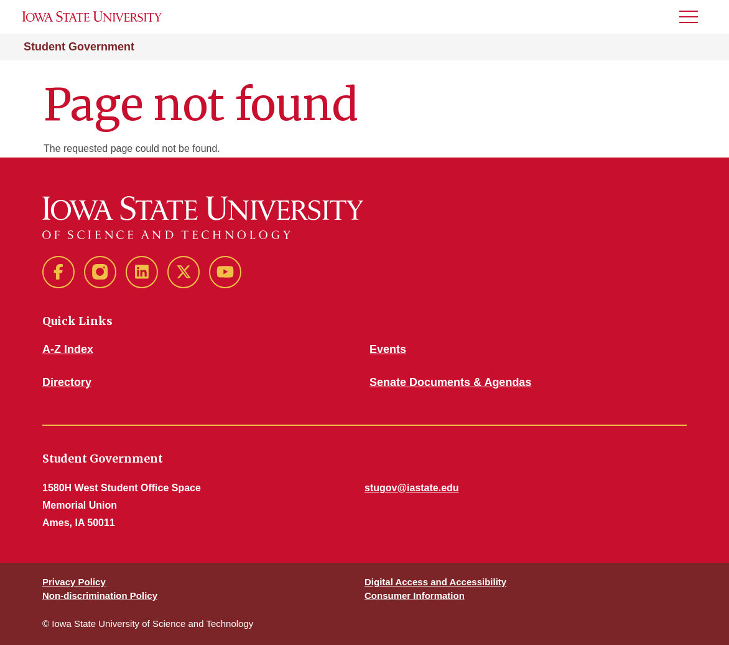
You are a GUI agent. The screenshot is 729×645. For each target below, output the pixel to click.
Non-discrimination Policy (99, 595)
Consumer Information (414, 595)
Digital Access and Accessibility (435, 582)
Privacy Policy (74, 582)
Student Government (79, 46)
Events (387, 349)
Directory (66, 382)
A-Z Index (67, 349)
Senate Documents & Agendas (450, 382)
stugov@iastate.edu (411, 488)
